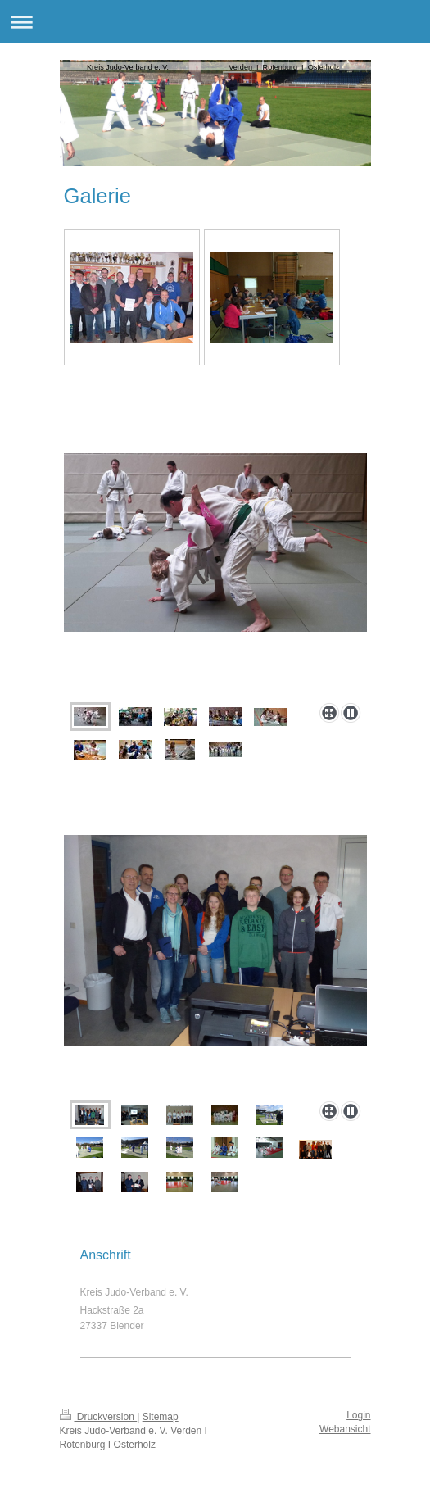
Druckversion (99, 1417)
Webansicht (344, 1429)
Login (358, 1415)
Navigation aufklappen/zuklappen (215, 21)
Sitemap (161, 1417)
